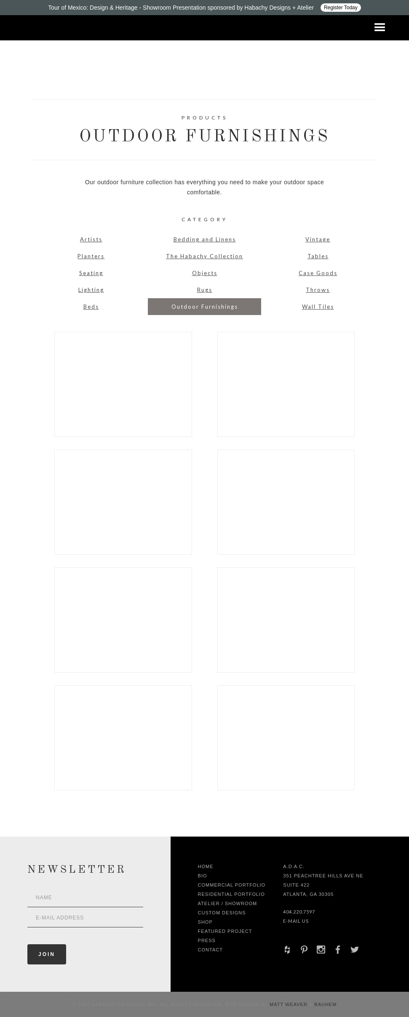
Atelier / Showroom (227, 903)
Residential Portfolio (231, 894)
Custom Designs (222, 912)
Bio (202, 875)
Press (207, 940)
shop (205, 921)
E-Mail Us (296, 921)
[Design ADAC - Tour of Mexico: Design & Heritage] (204, 7)
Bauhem (325, 1004)
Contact (210, 949)
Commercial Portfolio (232, 884)
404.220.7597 (299, 911)
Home (206, 866)
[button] (380, 27)
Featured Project (225, 931)
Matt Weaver (289, 1004)
